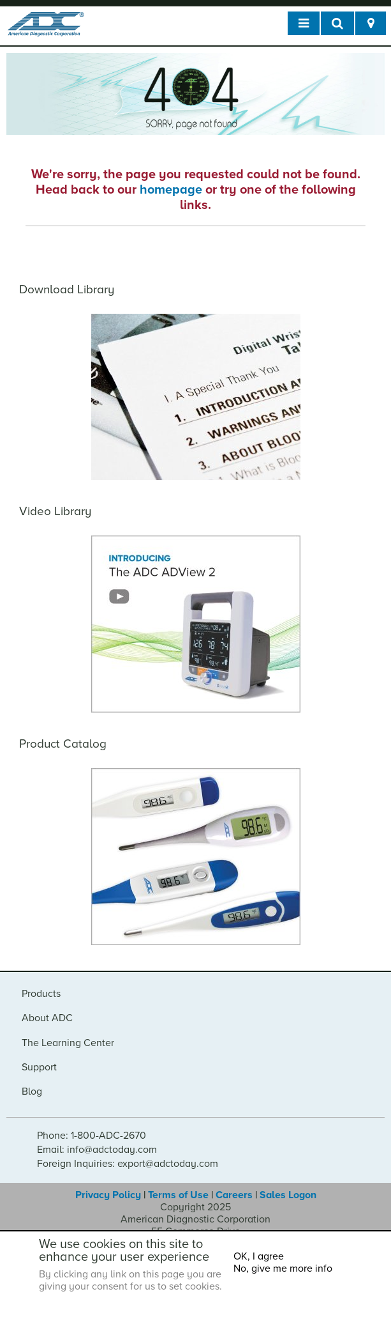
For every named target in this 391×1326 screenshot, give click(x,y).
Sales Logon (288, 1195)
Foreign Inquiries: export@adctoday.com (127, 1164)
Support (39, 1067)
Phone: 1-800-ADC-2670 (91, 1135)
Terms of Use (178, 1195)
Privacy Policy (108, 1195)
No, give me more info (282, 1268)
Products (41, 993)
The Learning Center (68, 1043)
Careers (234, 1195)
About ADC (47, 1018)
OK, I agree (258, 1256)
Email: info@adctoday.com (97, 1150)
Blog (32, 1091)
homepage (171, 189)
